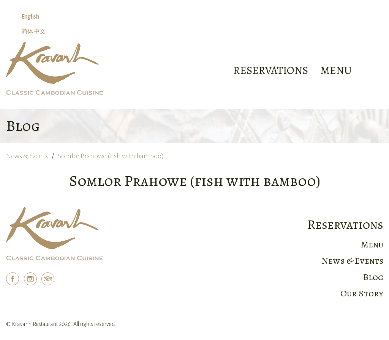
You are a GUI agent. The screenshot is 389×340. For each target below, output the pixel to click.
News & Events (27, 156)
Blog (373, 277)
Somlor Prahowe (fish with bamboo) (111, 156)
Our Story (361, 293)
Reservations (270, 70)
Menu (372, 244)
